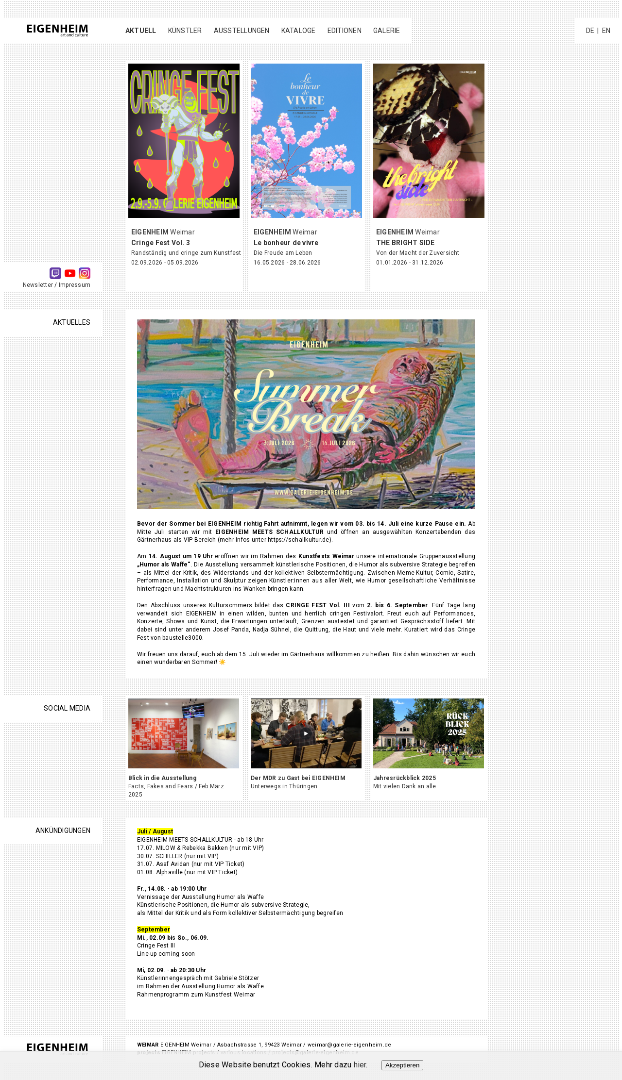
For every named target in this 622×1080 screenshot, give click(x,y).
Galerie (386, 30)
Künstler (185, 30)
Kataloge (298, 30)
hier (360, 1064)
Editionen (345, 30)
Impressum (74, 285)
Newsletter (38, 285)
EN (606, 30)
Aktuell (140, 30)
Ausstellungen (242, 30)
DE (590, 30)
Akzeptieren (402, 1065)
